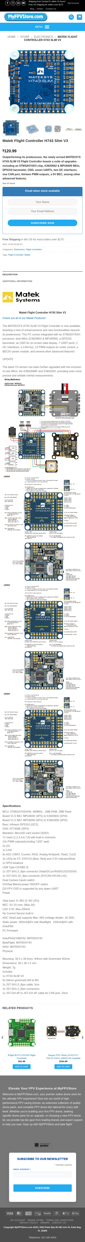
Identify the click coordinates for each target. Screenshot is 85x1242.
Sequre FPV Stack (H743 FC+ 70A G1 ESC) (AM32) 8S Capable (63, 1056)
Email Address (22, 1169)
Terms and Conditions (60, 1220)
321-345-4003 (48, 1237)
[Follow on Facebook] (7, 3)
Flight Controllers (34, 249)
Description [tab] (10, 274)
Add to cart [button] (21, 1067)
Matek (27, 255)
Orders (40, 9)
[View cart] (79, 17)
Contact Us (51, 9)
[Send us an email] (18, 3)
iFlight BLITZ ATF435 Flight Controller (21, 1056)
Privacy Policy (29, 1223)
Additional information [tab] (17, 281)
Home (12, 36)
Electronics (43, 36)
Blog (32, 9)
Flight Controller (15, 255)
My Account (73, 3)
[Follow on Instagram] (12, 3)
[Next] (82, 1044)
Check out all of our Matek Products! (24, 318)
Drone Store (36, 1220)
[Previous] (3, 1044)
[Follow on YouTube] (23, 3)
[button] (71, 17)
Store (25, 36)
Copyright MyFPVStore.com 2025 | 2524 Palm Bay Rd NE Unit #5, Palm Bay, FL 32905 (42, 1229)
